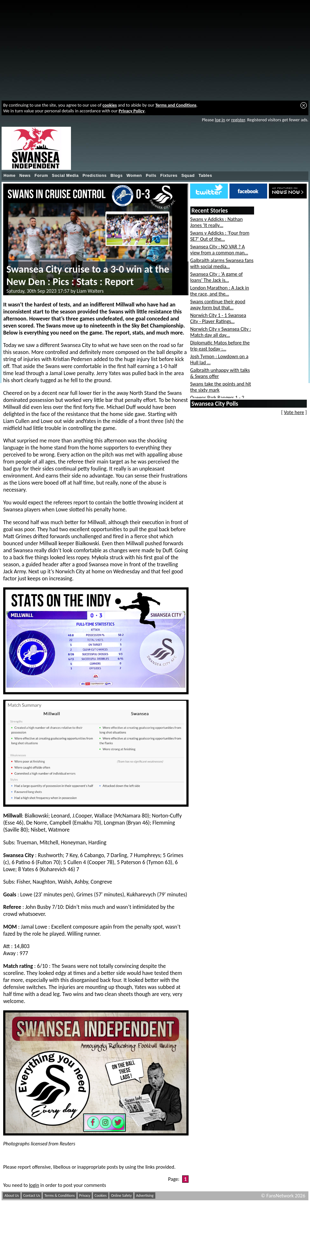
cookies (110, 105)
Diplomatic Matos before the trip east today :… (220, 346)
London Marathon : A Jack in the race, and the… (219, 291)
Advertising (145, 1195)
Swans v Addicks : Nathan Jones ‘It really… (216, 222)
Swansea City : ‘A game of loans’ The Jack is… (216, 277)
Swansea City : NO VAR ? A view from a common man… (219, 250)
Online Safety (121, 1195)
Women (134, 175)
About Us (11, 1195)
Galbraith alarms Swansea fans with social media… (221, 263)
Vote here (294, 412)
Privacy (84, 1195)
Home (10, 175)
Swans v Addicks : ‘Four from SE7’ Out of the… (219, 236)
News (25, 175)
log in (220, 120)
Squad (188, 175)
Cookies (101, 1195)
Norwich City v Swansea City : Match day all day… (220, 332)
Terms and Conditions (176, 105)
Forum (41, 175)
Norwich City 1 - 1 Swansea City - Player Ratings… (218, 318)
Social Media (65, 175)
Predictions (94, 175)
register (238, 120)
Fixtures (168, 175)
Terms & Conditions (59, 1195)
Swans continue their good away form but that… (217, 304)
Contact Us (31, 1195)
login (34, 1185)
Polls (151, 175)
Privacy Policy (131, 111)
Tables (205, 175)
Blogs (117, 175)
